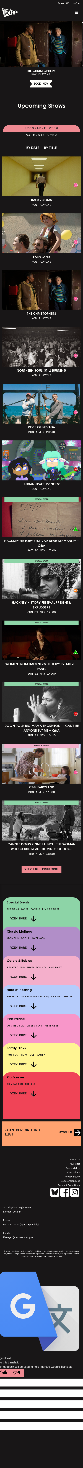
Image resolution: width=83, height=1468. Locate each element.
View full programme (41, 869)
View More (18, 919)
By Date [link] (32, 148)
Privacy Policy (72, 1176)
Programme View (42, 128)
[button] (76, 12)
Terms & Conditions (69, 1185)
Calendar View (41, 135)
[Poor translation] (17, 1373)
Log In (76, 3)
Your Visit (74, 1164)
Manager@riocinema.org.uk (18, 1237)
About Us (74, 1159)
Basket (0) (63, 3)
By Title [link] (50, 148)
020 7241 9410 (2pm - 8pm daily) (21, 1224)
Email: (6, 1233)
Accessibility (73, 1168)
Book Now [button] (40, 84)
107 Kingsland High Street (17, 1207)
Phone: (7, 1220)
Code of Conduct (70, 1181)
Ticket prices (72, 1172)
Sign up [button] (65, 1132)
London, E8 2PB (12, 1211)
